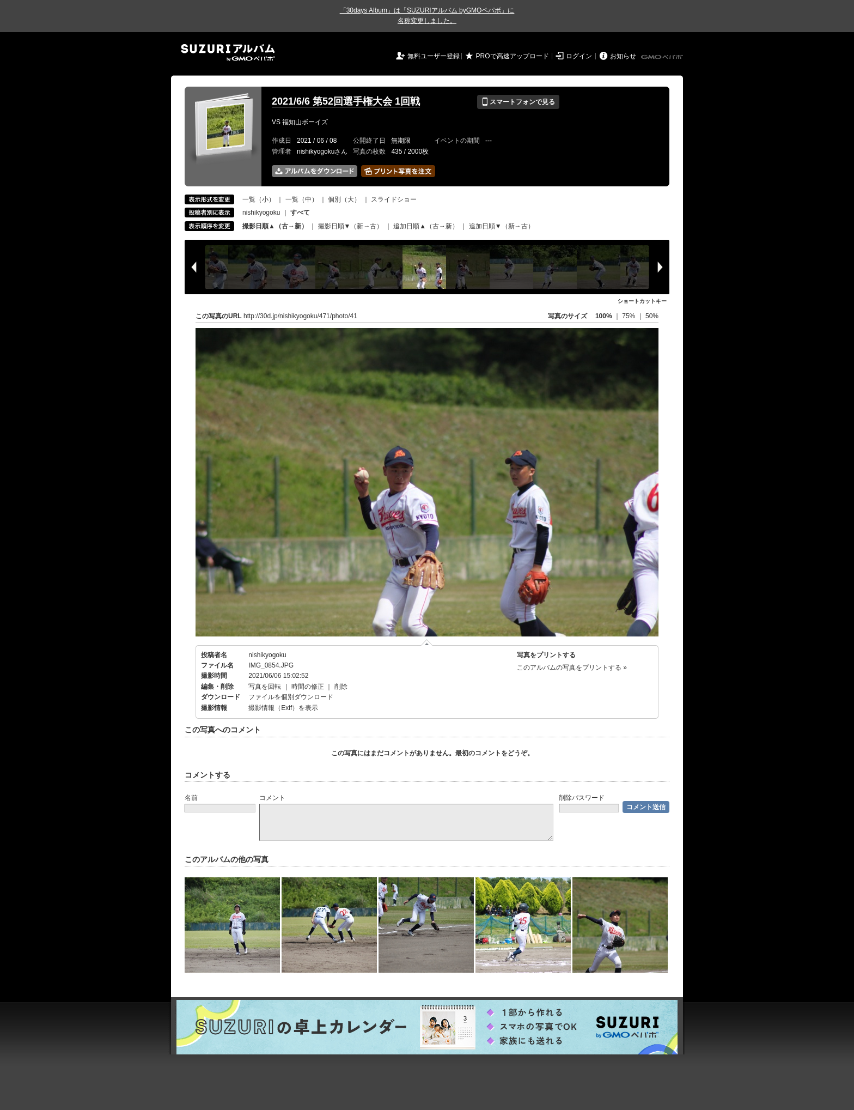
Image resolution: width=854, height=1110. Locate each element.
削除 (340, 686)
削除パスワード (582, 798)
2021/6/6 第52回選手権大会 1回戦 (346, 101)
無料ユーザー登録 (433, 56)
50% (651, 316)
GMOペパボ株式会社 (663, 57)
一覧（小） (258, 199)
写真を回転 (264, 686)
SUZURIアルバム (228, 52)
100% (604, 316)
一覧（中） (301, 199)
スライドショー (394, 199)
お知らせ (623, 56)
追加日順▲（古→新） (426, 226)
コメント (272, 798)
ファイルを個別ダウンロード (290, 697)
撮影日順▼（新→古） (350, 226)
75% (629, 316)
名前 (191, 798)
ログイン (579, 56)
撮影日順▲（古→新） (275, 226)
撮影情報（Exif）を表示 (283, 708)
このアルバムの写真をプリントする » (572, 667)
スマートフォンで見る (518, 102)
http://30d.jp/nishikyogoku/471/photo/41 (300, 316)
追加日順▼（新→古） (501, 226)
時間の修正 (307, 686)
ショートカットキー (642, 301)
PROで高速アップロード (512, 56)
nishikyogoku (261, 212)
